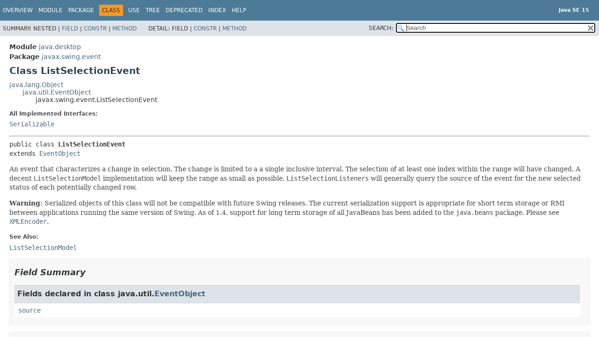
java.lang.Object (36, 84)
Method (124, 28)
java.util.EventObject (56, 92)
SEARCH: (381, 28)
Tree (153, 10)
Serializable (31, 124)
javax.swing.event (71, 56)
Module (50, 10)
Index (217, 10)
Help (239, 10)
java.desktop (60, 47)
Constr (95, 28)
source (29, 310)
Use (134, 10)
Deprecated (184, 10)
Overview (18, 10)
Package (81, 10)
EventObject (59, 153)
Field (70, 28)
